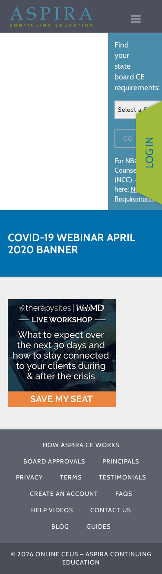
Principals (120, 461)
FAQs (123, 494)
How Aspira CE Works (81, 445)
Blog (60, 526)
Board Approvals (54, 461)
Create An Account (64, 494)
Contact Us (110, 510)
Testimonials (122, 477)
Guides (98, 526)
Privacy (29, 477)
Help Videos (52, 510)
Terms (71, 477)
